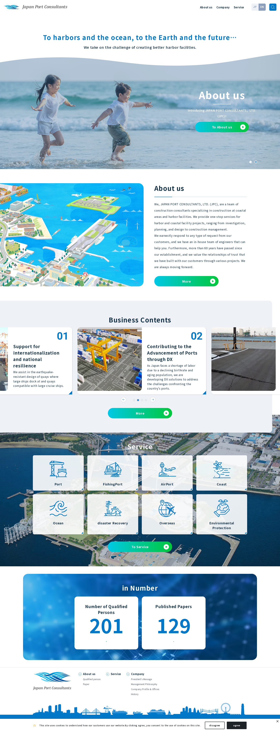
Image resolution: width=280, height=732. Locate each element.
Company (223, 7)
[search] (272, 7)
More (198, 281)
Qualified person (92, 682)
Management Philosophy (144, 687)
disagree (214, 726)
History (134, 697)
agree (236, 726)
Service (239, 7)
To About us (229, 127)
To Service (150, 547)
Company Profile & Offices (145, 692)
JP (255, 7)
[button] (250, 162)
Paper (86, 687)
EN (262, 7)
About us (206, 7)
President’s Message (141, 682)
